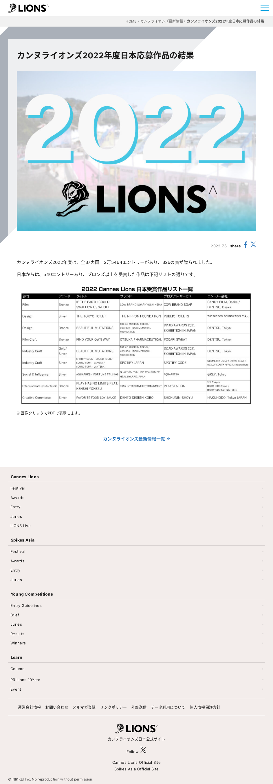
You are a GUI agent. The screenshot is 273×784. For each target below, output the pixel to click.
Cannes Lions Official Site (136, 762)
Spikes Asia (22, 540)
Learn (17, 657)
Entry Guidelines (26, 605)
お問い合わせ (56, 707)
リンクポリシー (113, 707)
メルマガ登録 (84, 707)
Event (15, 689)
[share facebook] (245, 246)
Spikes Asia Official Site (136, 769)
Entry (15, 507)
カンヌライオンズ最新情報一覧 (134, 439)
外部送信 (138, 707)
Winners (18, 643)
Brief (14, 615)
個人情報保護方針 (205, 707)
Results (17, 633)
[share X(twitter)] (253, 246)
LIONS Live (20, 525)
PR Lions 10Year (25, 679)
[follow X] (143, 751)
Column (17, 668)
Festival (17, 488)
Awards (17, 497)
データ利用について (168, 707)
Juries (16, 516)
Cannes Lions (25, 476)
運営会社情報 (29, 707)
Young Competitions (32, 594)
